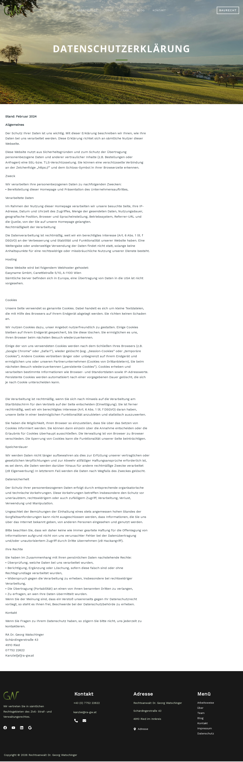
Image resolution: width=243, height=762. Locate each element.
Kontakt (162, 10)
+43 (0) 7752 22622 (87, 702)
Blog (142, 10)
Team (125, 10)
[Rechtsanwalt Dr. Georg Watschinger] (14, 10)
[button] (228, 10)
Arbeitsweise (84, 10)
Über (108, 10)
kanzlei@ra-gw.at (85, 712)
